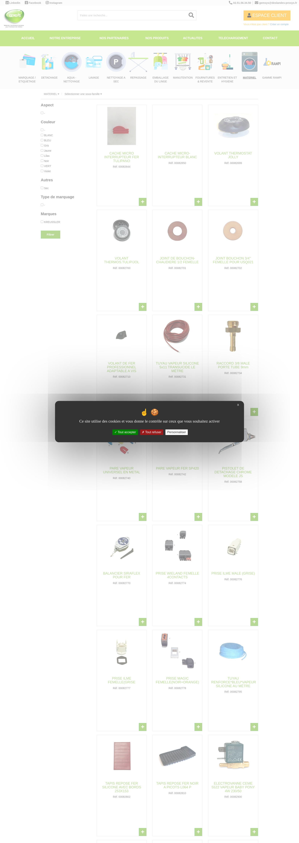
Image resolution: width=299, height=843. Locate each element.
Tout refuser (151, 432)
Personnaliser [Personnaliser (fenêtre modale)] (176, 432)
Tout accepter (125, 432)
